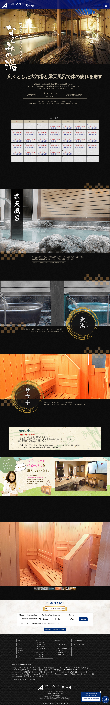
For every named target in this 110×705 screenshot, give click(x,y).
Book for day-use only (30, 623)
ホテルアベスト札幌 (88, 674)
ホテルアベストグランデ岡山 (20, 674)
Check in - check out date (28, 615)
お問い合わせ (78, 640)
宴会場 (41, 655)
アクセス (60, 650)
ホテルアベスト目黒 (34, 668)
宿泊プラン (42, 642)
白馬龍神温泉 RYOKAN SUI (77, 672)
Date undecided (51, 623)
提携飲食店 (61, 655)
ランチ (22, 652)
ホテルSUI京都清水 (17, 676)
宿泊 (37, 640)
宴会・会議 (39, 653)
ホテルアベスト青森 (37, 670)
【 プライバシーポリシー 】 (20, 679)
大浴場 (19, 657)
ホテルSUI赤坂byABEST (38, 674)
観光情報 (60, 652)
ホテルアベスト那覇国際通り (20, 670)
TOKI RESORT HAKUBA (71, 670)
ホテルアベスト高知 (48, 668)
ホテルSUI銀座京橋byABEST (42, 672)
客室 (19, 644)
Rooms (71, 615)
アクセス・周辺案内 (61, 648)
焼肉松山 (28, 676)
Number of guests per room (47, 615)
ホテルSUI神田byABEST (54, 674)
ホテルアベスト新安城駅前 (80, 668)
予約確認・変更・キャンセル (55, 629)
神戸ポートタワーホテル (19, 668)
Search (83, 619)
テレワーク (42, 648)
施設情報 (57, 640)
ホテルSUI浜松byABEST (40, 676)
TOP (19, 640)
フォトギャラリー (60, 644)
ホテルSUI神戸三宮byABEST (72, 674)
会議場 (41, 657)
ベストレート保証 (79, 644)
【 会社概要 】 (32, 679)
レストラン (21, 648)
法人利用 (41, 646)
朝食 (21, 650)
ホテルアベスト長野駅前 (63, 668)
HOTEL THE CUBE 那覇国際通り (21, 672)
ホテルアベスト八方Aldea (60, 672)
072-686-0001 (56, 695)
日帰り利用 (42, 644)
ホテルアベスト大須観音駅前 (53, 670)
